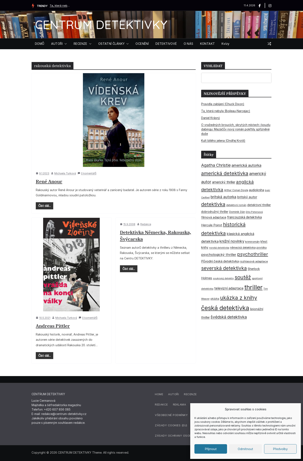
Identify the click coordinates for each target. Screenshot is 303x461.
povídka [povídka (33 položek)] (261, 247)
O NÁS (188, 43)
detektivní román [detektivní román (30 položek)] (236, 205)
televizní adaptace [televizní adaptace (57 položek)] (228, 288)
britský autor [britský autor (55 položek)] (247, 197)
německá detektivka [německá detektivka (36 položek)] (243, 247)
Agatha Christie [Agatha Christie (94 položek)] (216, 165)
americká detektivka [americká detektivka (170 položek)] (224, 173)
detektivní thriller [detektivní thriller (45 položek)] (259, 205)
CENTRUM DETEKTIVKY (101, 24)
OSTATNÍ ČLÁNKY (111, 43)
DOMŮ (39, 43)
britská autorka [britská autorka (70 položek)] (223, 197)
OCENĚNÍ (142, 43)
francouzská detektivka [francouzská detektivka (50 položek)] (244, 217)
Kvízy (225, 43)
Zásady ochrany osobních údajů (182, 435)
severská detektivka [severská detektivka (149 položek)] (224, 268)
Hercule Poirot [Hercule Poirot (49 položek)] (211, 225)
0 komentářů (87, 173)
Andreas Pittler (53, 326)
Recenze (190, 394)
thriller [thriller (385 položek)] (253, 287)
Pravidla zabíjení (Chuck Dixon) (222, 104)
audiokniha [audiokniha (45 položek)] (256, 190)
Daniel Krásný (210, 118)
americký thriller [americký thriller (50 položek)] (223, 182)
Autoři (173, 394)
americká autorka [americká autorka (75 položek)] (246, 165)
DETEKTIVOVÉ (166, 43)
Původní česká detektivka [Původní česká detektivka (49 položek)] (220, 261)
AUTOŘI (57, 43)
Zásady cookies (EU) (171, 425)
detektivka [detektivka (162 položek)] (213, 204)
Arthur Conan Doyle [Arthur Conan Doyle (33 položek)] (236, 190)
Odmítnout (245, 449)
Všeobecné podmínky (171, 415)
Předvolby (280, 449)
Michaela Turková (65, 173)
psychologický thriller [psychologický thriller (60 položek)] (218, 254)
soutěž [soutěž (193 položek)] (243, 277)
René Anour (49, 181)
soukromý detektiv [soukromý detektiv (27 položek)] (223, 278)
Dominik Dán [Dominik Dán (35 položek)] (237, 211)
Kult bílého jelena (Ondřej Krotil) (223, 140)
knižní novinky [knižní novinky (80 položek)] (231, 241)
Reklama (179, 404)
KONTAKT (207, 43)
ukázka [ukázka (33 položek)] (214, 298)
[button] (65, 44)
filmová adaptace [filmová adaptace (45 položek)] (213, 217)
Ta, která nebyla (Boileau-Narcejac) (60, 5)
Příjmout (211, 449)
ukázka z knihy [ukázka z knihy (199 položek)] (238, 298)
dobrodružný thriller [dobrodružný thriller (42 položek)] (214, 211)
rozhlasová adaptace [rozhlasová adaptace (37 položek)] (254, 261)
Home (159, 394)
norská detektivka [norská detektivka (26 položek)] (219, 247)
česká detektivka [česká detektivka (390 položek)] (225, 308)
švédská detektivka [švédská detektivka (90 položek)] (229, 317)
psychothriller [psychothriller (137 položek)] (252, 254)
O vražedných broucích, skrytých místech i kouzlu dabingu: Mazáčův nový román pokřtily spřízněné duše (235, 129)
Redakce (145, 224)
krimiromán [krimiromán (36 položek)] (252, 241)
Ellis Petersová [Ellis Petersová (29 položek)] (254, 211)
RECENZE (80, 43)
